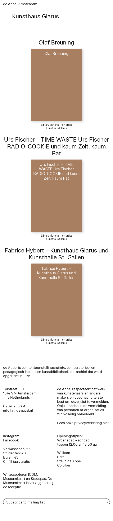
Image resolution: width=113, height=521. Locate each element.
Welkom (63, 452)
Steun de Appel (69, 461)
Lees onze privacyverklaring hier (83, 423)
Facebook (11, 440)
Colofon (63, 465)
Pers (60, 457)
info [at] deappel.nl (18, 410)
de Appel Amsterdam (20, 4)
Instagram (11, 436)
